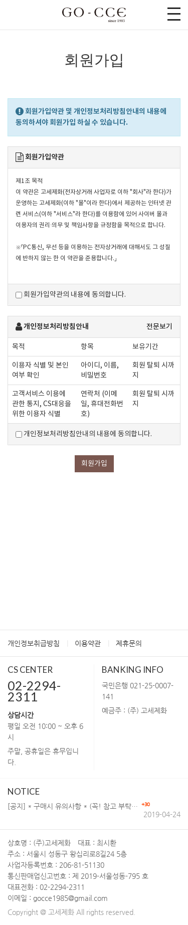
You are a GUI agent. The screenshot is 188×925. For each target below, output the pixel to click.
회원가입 (94, 464)
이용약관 (88, 643)
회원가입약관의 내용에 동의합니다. (71, 295)
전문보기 (159, 327)
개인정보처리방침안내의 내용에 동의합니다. (84, 434)
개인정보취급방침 (34, 643)
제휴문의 (129, 643)
